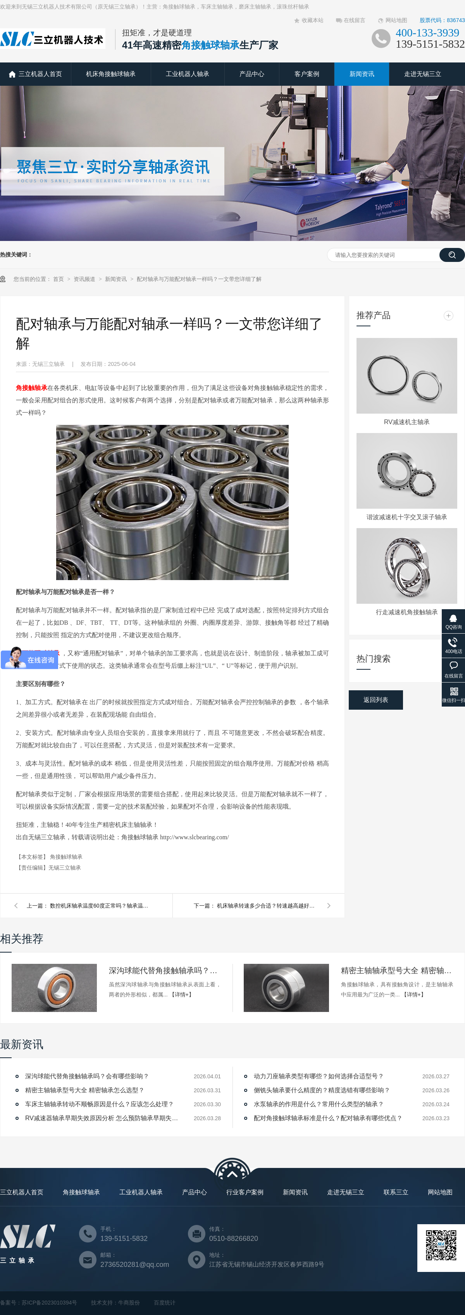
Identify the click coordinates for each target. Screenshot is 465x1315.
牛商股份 (129, 1302)
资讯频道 (85, 279)
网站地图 (396, 20)
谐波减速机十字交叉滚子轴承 (407, 517)
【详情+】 (181, 994)
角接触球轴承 (66, 857)
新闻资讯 (362, 74)
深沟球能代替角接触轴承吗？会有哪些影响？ (165, 970)
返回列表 (375, 699)
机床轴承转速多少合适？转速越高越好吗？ (267, 906)
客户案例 (306, 74)
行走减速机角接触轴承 (407, 612)
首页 (59, 279)
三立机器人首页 (40, 74)
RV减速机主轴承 (407, 422)
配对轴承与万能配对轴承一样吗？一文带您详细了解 (199, 279)
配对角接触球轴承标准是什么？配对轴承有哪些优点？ (328, 1118)
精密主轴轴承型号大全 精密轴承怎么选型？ (397, 970)
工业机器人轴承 (187, 74)
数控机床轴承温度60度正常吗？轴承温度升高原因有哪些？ (100, 906)
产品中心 (251, 74)
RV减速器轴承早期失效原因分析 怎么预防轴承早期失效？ (102, 1118)
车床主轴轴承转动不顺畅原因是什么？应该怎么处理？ (99, 1104)
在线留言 (354, 20)
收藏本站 (313, 20)
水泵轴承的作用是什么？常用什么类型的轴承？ (319, 1104)
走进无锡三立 (422, 74)
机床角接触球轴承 (111, 74)
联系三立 (396, 1192)
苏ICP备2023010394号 (49, 1302)
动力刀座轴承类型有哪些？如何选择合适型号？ (319, 1076)
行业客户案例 (245, 1192)
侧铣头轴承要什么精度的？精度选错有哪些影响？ (322, 1090)
